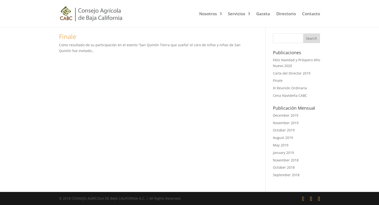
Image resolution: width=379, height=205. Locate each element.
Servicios (236, 14)
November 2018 (286, 160)
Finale (67, 36)
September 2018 (286, 175)
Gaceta (263, 14)
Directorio (286, 14)
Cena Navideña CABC (290, 95)
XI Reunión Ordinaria (290, 88)
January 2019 (283, 152)
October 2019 (284, 130)
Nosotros (208, 14)
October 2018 (284, 167)
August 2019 (283, 137)
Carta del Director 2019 (291, 73)
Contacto (311, 14)
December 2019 (285, 115)
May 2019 (280, 145)
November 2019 (286, 123)
